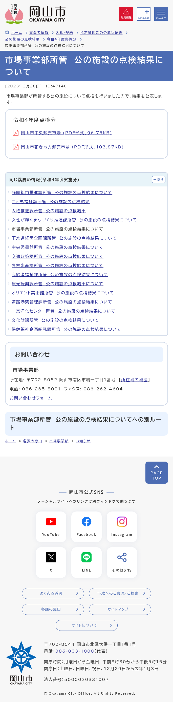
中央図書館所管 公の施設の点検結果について (57, 247)
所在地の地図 (134, 380)
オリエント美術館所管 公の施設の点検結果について (63, 293)
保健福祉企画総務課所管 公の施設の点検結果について (66, 329)
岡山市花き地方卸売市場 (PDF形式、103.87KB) (68, 147)
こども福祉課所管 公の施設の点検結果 (51, 202)
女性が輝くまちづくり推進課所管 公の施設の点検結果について (74, 220)
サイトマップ (117, 609)
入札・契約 (64, 32)
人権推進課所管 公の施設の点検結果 (49, 211)
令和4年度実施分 (62, 39)
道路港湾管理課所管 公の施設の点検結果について (62, 302)
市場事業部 (59, 441)
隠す (160, 179)
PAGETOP (156, 475)
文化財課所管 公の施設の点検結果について (55, 320)
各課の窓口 (32, 441)
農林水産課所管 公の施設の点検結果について (57, 265)
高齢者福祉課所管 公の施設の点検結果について (60, 275)
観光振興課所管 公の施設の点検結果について (57, 284)
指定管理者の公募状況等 (101, 32)
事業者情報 (39, 32)
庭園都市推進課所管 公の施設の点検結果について (62, 193)
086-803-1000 (74, 651)
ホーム (16, 32)
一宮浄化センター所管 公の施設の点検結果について (64, 311)
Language (143, 18)
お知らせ (83, 441)
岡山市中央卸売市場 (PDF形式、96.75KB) (62, 133)
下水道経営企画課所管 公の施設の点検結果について (64, 238)
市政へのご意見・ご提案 (118, 593)
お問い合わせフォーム (31, 398)
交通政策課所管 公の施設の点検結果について (57, 256)
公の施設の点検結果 (22, 39)
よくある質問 (51, 593)
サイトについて (84, 625)
